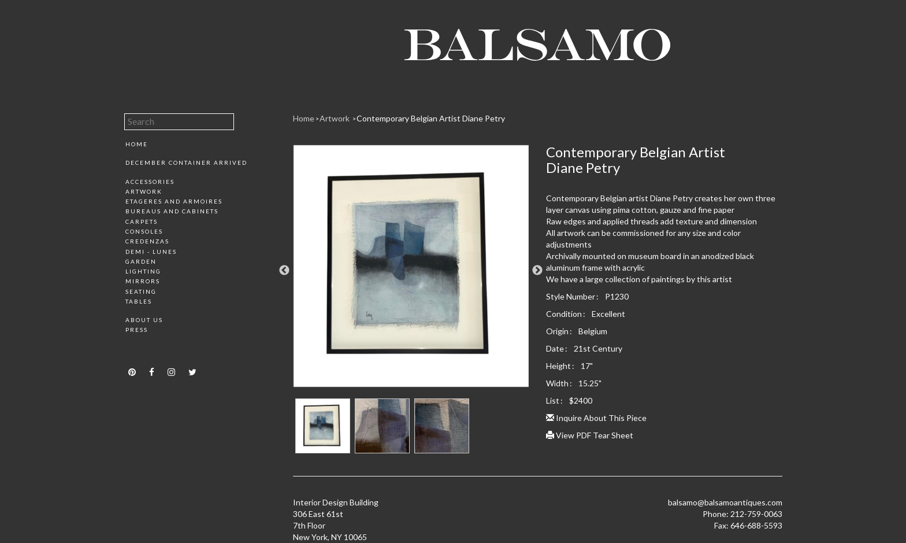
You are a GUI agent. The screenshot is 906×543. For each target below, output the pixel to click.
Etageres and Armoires (173, 201)
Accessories (149, 181)
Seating (141, 291)
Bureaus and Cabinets (171, 211)
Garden (141, 261)
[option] (411, 270)
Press (136, 329)
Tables (138, 301)
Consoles (144, 231)
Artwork (143, 191)
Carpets (141, 221)
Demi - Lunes (151, 251)
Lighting (143, 271)
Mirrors (142, 281)
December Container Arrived (186, 162)
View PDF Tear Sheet (589, 435)
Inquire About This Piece (596, 418)
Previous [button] (284, 270)
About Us (144, 319)
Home (136, 144)
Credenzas (147, 241)
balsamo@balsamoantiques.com (725, 502)
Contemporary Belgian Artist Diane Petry (431, 118)
